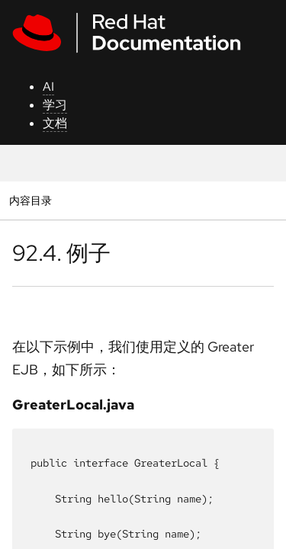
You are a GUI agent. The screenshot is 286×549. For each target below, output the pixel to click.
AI (48, 87)
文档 (55, 123)
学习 (55, 105)
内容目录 (30, 200)
